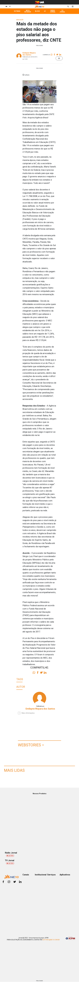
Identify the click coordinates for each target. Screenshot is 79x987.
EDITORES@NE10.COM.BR (51, 940)
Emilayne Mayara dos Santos (29, 54)
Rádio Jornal (52, 11)
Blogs (37, 11)
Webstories (29, 745)
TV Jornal (62, 11)
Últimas (17, 11)
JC (45, 11)
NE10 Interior (27, 11)
